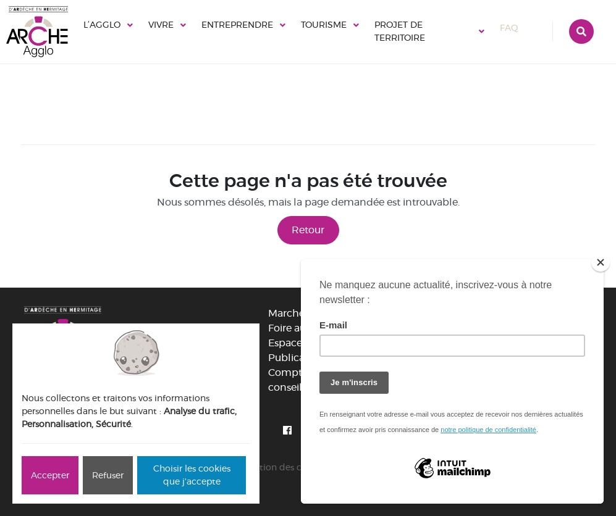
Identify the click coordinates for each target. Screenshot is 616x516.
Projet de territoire (399, 31)
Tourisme (324, 24)
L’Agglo (101, 24)
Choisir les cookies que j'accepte (191, 475)
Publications (298, 358)
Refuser (108, 475)
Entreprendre (237, 24)
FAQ (520, 28)
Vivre (161, 24)
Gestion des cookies (286, 467)
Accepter (50, 475)
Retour (308, 230)
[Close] (600, 262)
